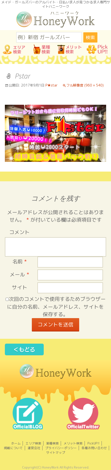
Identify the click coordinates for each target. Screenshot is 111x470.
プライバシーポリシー (61, 448)
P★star (51, 85)
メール (19, 274)
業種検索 (52, 443)
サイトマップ (55, 452)
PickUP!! (93, 443)
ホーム (16, 443)
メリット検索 (73, 443)
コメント (19, 232)
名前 (19, 261)
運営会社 (34, 448)
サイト (19, 287)
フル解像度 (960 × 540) (85, 85)
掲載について (13, 448)
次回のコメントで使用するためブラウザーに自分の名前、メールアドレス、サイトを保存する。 (56, 307)
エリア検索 (33, 443)
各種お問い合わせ (94, 448)
